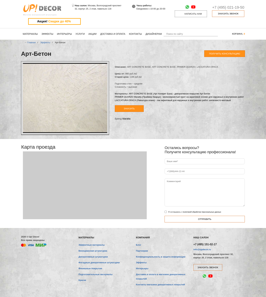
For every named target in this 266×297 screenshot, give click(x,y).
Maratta (126, 118)
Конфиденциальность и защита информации (160, 256)
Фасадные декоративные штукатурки (99, 262)
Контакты (135, 34)
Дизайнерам (154, 34)
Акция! (54, 21)
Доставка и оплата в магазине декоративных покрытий (160, 276)
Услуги (80, 34)
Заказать (129, 108)
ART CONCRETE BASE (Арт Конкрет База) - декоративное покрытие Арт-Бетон (169, 93)
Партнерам (142, 251)
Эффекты (47, 34)
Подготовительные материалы (96, 274)
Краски (82, 280)
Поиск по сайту (174, 34)
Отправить (204, 219)
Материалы (30, 34)
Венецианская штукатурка (93, 251)
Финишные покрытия (90, 268)
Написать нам (191, 14)
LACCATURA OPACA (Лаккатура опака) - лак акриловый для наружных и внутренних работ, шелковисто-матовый (173, 100)
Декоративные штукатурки (93, 256)
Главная (31, 42)
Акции (92, 34)
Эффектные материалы (92, 245)
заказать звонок (228, 13)
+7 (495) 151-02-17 (205, 244)
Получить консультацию (224, 53)
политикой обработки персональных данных (202, 212)
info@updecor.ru (202, 249)
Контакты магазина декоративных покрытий (160, 284)
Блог (138, 245)
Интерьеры (64, 34)
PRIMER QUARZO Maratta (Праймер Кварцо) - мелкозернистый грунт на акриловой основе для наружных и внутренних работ (179, 97)
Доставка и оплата (112, 34)
